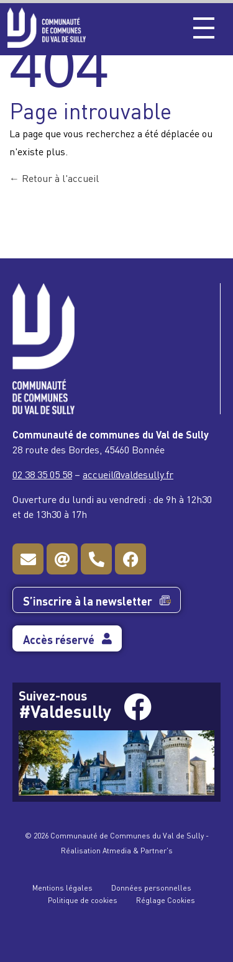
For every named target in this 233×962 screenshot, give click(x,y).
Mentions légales (62, 887)
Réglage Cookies (165, 899)
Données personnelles (151, 887)
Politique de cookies (82, 899)
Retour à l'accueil (54, 177)
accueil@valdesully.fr (128, 474)
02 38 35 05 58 (42, 474)
